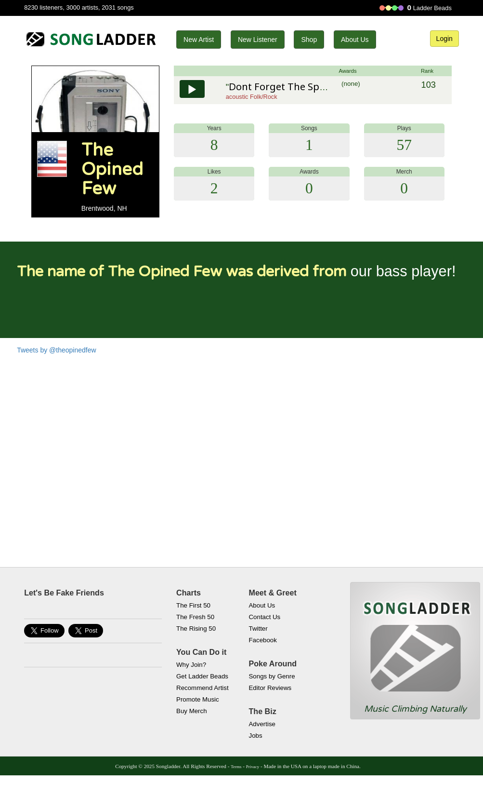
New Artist (198, 39)
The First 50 (193, 605)
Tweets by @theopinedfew (56, 350)
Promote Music (197, 699)
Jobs (255, 735)
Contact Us (265, 617)
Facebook (263, 640)
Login (444, 38)
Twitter (258, 628)
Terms (236, 766)
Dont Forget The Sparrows (290, 86)
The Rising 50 (196, 628)
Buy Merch (191, 711)
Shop (309, 39)
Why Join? (191, 664)
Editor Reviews (270, 687)
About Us (355, 39)
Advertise (262, 724)
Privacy (252, 766)
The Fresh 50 (195, 617)
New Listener (257, 39)
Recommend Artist (202, 687)
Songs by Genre (272, 676)
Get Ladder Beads (202, 676)
